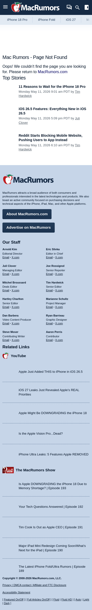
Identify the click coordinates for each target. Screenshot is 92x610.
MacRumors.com (52, 72)
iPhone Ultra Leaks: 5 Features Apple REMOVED (54, 454)
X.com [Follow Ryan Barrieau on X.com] (59, 323)
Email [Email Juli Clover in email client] (5, 273)
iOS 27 (71, 20)
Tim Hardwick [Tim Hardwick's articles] (55, 282)
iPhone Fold (46, 20)
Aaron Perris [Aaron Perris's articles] (54, 331)
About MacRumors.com (27, 214)
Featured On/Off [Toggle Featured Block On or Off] (13, 599)
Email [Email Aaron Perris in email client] (49, 340)
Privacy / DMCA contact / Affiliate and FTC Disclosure (34, 585)
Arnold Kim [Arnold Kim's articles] (9, 249)
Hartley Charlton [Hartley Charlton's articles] (13, 298)
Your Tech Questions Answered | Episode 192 (51, 506)
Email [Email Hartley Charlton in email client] (5, 306)
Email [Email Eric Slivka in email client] (49, 257)
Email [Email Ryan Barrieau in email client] (49, 323)
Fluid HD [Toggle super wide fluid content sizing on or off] (66, 599)
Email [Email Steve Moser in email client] (5, 340)
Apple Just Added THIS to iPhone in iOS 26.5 (51, 371)
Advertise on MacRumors (28, 227)
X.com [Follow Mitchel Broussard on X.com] (15, 290)
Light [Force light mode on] (86, 599)
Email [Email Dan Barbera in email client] (5, 323)
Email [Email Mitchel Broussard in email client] (5, 290)
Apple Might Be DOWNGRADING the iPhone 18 (53, 413)
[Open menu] (5, 7)
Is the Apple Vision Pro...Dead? (41, 433)
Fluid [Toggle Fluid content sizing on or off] (56, 599)
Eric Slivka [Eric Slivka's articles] (53, 249)
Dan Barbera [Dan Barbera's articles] (10, 315)
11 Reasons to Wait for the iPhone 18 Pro (52, 87)
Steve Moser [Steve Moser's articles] (10, 331)
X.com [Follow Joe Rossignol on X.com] (59, 273)
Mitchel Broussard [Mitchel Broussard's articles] (14, 282)
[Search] (79, 7)
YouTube (18, 356)
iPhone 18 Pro (17, 20)
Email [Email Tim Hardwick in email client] (49, 290)
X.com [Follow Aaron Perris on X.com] (59, 340)
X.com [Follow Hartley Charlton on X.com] (15, 306)
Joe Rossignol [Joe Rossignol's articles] (55, 265)
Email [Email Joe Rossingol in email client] (49, 273)
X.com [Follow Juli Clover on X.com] (15, 273)
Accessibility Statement (16, 592)
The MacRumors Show (35, 470)
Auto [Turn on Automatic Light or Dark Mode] (78, 599)
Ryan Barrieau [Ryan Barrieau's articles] (55, 315)
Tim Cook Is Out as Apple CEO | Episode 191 (51, 527)
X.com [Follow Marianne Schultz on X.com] (59, 306)
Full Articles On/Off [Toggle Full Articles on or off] (38, 599)
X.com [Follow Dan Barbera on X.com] (15, 323)
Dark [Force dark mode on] (7, 603)
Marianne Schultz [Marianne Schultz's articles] (57, 298)
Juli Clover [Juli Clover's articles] (9, 265)
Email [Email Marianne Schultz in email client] (49, 306)
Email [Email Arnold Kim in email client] (5, 257)
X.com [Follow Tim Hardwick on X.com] (59, 290)
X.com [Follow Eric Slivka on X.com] (59, 257)
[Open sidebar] (87, 7)
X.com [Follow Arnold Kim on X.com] (15, 257)
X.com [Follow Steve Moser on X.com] (15, 340)
